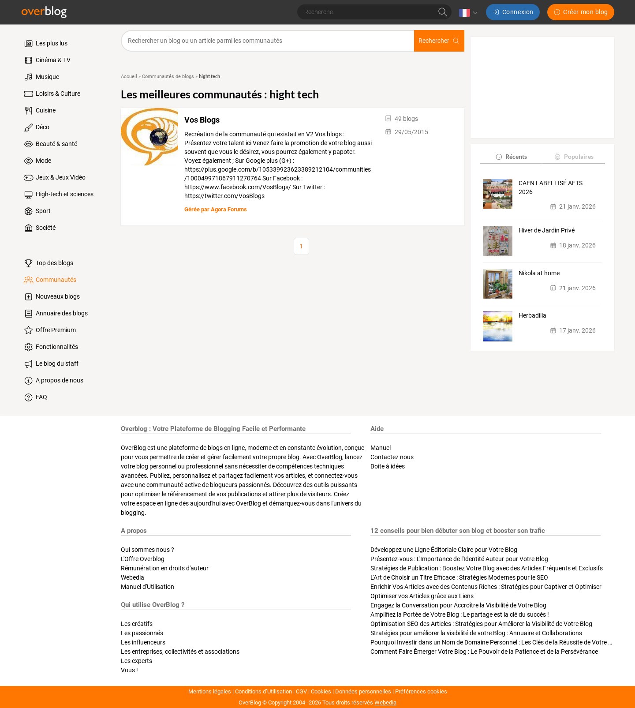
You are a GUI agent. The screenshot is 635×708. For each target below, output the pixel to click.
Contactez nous (392, 457)
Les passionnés (142, 633)
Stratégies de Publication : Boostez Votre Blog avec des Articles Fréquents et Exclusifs (486, 568)
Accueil (129, 76)
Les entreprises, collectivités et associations (180, 651)
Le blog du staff (50, 364)
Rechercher (438, 41)
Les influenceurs (143, 642)
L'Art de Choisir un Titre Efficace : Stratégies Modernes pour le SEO (459, 577)
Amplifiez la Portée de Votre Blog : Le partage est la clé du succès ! (459, 614)
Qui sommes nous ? (147, 549)
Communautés (49, 280)
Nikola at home (539, 273)
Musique (40, 77)
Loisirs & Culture (51, 94)
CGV (301, 691)
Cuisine (39, 111)
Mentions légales (209, 691)
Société (39, 228)
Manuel (380, 447)
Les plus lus (44, 44)
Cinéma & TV (46, 60)
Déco (35, 127)
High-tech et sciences (57, 194)
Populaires (573, 156)
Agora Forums (229, 209)
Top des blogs (47, 263)
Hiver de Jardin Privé (547, 230)
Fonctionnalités (50, 347)
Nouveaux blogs (51, 297)
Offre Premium (49, 330)
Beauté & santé (49, 144)
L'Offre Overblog (142, 558)
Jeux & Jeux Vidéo (54, 178)
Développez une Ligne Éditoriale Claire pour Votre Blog (443, 549)
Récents (511, 156)
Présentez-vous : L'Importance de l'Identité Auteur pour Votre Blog (459, 558)
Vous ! (129, 670)
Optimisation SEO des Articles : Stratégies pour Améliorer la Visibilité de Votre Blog (481, 623)
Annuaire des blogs (55, 313)
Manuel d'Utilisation (147, 586)
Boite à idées (387, 466)
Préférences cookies (421, 691)
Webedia (132, 577)
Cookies (321, 691)
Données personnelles (363, 691)
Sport (36, 211)
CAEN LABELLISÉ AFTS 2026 (551, 187)
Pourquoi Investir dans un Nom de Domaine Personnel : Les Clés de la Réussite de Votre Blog (495, 642)
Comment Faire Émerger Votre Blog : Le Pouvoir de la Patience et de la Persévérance (484, 651)
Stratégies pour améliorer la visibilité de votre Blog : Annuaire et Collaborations (476, 633)
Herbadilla (532, 315)
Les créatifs (137, 623)
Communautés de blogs (168, 76)
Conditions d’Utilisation (263, 691)
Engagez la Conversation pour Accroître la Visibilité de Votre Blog (458, 605)
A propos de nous (52, 381)
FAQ (34, 397)
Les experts (136, 660)
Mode (36, 161)
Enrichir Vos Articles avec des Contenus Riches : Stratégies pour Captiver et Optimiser (485, 586)
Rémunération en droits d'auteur (165, 568)
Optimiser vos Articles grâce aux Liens (422, 595)
